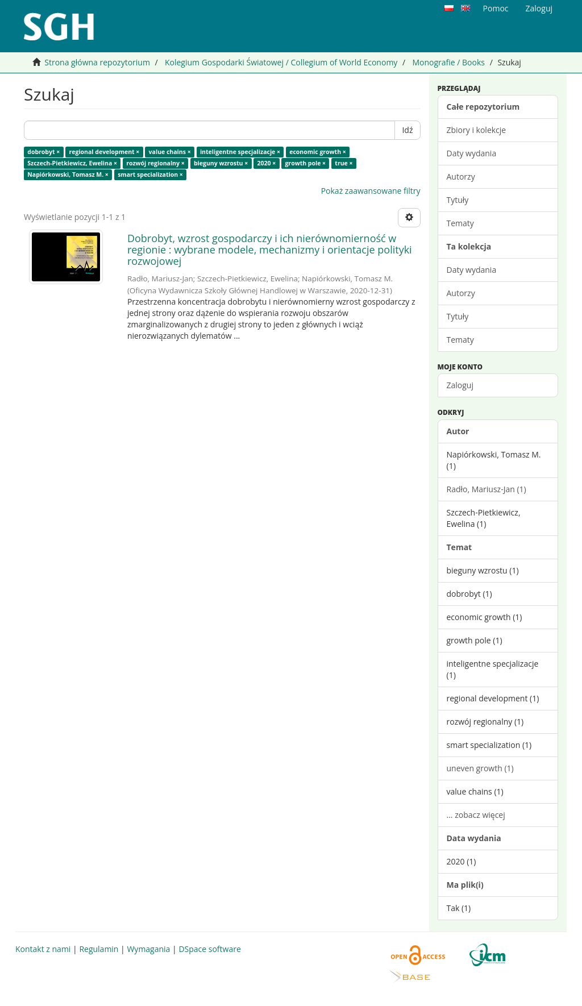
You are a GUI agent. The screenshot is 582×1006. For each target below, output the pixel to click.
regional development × (104, 152)
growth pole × (305, 163)
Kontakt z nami (42, 948)
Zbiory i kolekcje (476, 129)
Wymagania (148, 948)
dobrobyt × (43, 152)
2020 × (266, 163)
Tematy (460, 223)
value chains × (170, 152)
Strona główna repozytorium (97, 62)
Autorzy (461, 176)
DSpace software (209, 948)
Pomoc (496, 8)
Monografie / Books (448, 62)
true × (343, 163)
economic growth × (317, 152)
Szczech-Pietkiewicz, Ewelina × (72, 163)
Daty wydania (472, 153)
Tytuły (458, 199)
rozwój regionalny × (155, 163)
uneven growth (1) (480, 768)
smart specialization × (150, 174)
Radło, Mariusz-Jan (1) (486, 489)
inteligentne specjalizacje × (240, 152)
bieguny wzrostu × (221, 163)
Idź (407, 129)
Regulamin (98, 948)
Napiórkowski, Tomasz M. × (68, 174)
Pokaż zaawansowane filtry (371, 190)
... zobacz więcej (476, 814)
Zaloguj (460, 385)
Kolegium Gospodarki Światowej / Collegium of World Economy (281, 62)
